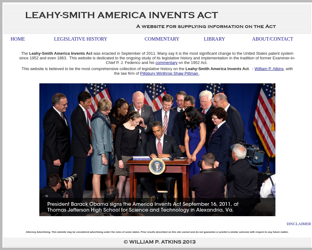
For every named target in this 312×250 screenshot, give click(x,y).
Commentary (162, 39)
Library (214, 39)
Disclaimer (299, 223)
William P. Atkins (269, 68)
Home (17, 39)
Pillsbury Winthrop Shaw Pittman (169, 73)
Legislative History (80, 39)
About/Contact (272, 39)
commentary (167, 62)
